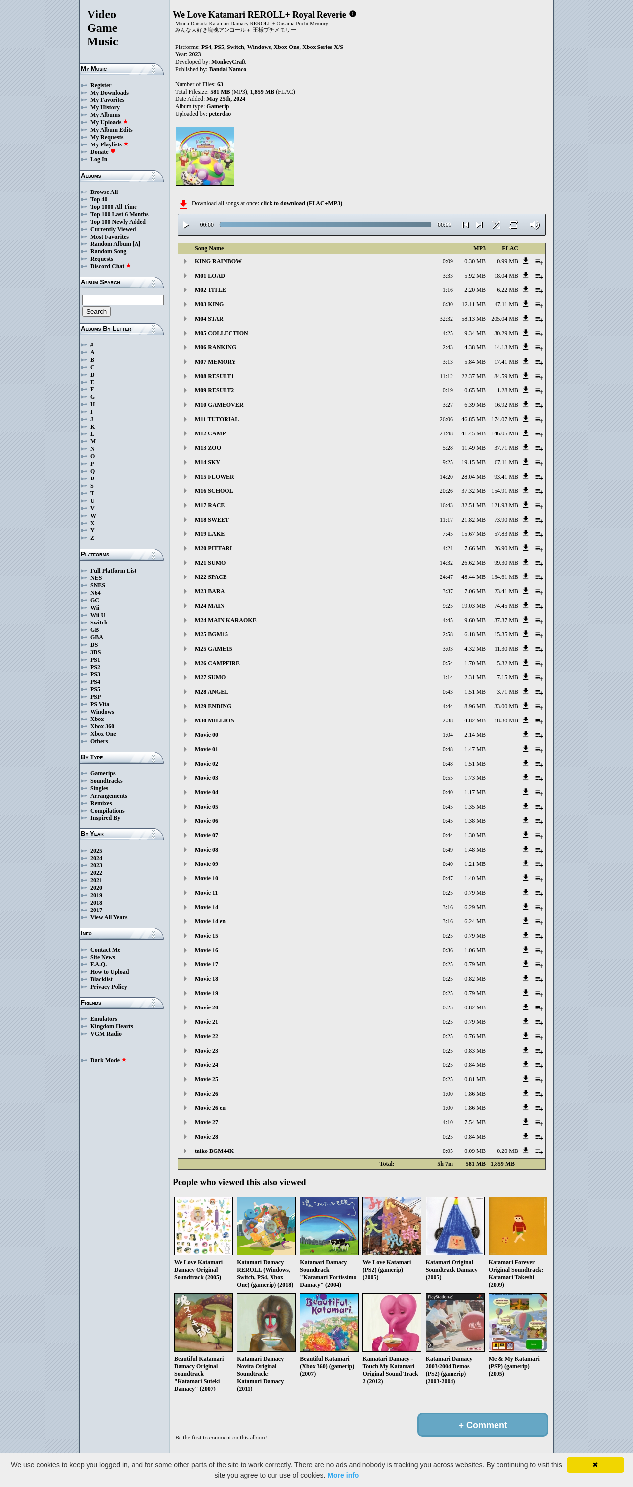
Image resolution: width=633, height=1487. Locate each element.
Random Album (110, 243)
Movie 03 (206, 777)
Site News (102, 957)
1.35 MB (475, 806)
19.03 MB (473, 605)
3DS (95, 652)
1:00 (448, 1093)
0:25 (448, 892)
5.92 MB (475, 275)
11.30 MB (506, 648)
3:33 (448, 275)
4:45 (448, 620)
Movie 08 (206, 849)
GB (94, 629)
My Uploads (109, 122)
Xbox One (103, 733)
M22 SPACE (211, 577)
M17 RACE (210, 505)
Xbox (97, 719)
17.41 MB (506, 361)
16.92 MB (506, 404)
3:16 (448, 907)
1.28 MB (507, 390)
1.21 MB (475, 864)
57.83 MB (506, 533)
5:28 (448, 447)
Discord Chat (110, 266)
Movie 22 (206, 1036)
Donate (103, 151)
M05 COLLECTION (221, 333)
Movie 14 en (210, 921)
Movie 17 (206, 964)
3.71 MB (507, 691)
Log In (98, 159)
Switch (99, 622)
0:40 (448, 792)
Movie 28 (206, 1136)
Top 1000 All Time (113, 206)
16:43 (446, 505)
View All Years (108, 917)
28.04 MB (473, 476)
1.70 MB (475, 663)
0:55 (448, 777)
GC (94, 600)
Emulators (103, 1018)
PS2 (95, 667)
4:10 (448, 1122)
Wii (94, 607)
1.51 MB (475, 691)
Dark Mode (108, 1060)
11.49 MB (474, 447)
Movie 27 (206, 1122)
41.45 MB (473, 433)
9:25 (448, 462)
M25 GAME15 (213, 648)
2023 (96, 865)
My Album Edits (111, 129)
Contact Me (105, 949)
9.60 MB (475, 620)
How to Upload (109, 971)
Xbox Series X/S (322, 47)
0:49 (448, 849)
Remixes (101, 803)
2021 (96, 880)
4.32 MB (475, 648)
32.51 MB (473, 505)
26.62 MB (473, 562)
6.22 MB (507, 290)
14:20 (446, 476)
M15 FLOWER (214, 476)
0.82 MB (475, 978)
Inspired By (105, 818)
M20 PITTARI (213, 548)
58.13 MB (473, 318)
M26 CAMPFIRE (217, 663)
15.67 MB (473, 533)
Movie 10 (206, 878)
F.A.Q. (98, 964)
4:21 (448, 548)
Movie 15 (206, 935)
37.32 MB (473, 490)
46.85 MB (473, 419)
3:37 (448, 591)
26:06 (446, 419)
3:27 (448, 404)
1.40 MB (475, 878)
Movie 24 (206, 1064)
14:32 (446, 562)
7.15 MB (507, 677)
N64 (95, 592)
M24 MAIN (210, 605)
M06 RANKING (215, 347)
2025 (96, 850)
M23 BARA (210, 591)
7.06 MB (475, 591)
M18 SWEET (212, 519)
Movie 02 (206, 763)
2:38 (448, 720)
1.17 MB (475, 792)
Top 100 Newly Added (118, 221)
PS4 (95, 681)
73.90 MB (506, 519)
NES (96, 578)
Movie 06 (206, 820)
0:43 (448, 691)
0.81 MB (475, 1079)
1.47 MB (475, 749)
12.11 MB (474, 304)
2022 (96, 872)
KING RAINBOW (218, 261)
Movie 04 (206, 792)
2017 (96, 910)
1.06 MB (475, 950)
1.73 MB (475, 777)
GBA (96, 637)
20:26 (446, 490)
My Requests (106, 137)
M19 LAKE (210, 533)
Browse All (104, 192)
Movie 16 (206, 950)
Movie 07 (206, 835)
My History (105, 107)
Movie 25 (206, 1079)
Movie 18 (206, 978)
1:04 (448, 734)
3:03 (448, 648)
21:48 (446, 433)
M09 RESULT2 (214, 390)
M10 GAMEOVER (219, 404)
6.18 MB (475, 634)
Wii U (97, 615)
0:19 (448, 390)
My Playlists (109, 144)
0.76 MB (475, 1036)
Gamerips (103, 773)
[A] (137, 243)
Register (101, 85)
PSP (95, 696)
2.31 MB (475, 677)
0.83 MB (475, 1050)
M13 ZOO (208, 447)
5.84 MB (475, 361)
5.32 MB (507, 663)
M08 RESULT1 (214, 376)
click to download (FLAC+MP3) (301, 203)
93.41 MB (506, 476)
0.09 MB (475, 1151)
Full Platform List (113, 570)
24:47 (446, 577)
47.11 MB (506, 304)
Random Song (108, 251)
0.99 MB (507, 261)
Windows (102, 711)
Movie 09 (206, 864)
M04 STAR (209, 318)
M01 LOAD (210, 275)
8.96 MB (475, 706)
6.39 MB (475, 404)
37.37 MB (506, 620)
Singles (99, 788)
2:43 (448, 347)
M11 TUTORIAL (217, 419)
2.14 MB (475, 734)
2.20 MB (475, 290)
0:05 (448, 1151)
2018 (96, 902)
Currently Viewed (113, 229)
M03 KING (209, 304)
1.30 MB (475, 835)
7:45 (448, 533)
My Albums (105, 114)
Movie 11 (206, 892)
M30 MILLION (215, 720)
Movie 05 (206, 806)
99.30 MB (506, 562)
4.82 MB (475, 720)
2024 (96, 858)
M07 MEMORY (215, 361)
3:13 (448, 361)
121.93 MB (504, 505)
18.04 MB (506, 275)
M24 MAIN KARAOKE (226, 620)
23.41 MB (506, 591)
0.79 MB (475, 892)
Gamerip (217, 106)
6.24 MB (475, 921)
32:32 (446, 318)
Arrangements (108, 795)
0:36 (448, 950)
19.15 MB (473, 462)
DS (94, 644)
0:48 (448, 749)
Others (99, 741)
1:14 (448, 677)
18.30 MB (506, 720)
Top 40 (99, 199)
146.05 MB (504, 433)
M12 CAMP (210, 433)
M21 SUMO (210, 562)
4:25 (448, 333)
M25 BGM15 (211, 634)
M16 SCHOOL (214, 490)
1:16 (448, 290)
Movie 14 (206, 907)
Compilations (107, 810)
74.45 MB (506, 605)
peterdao (220, 113)
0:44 (448, 835)
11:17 (446, 519)
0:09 (448, 261)
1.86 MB (475, 1093)
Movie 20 (206, 1007)
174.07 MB (504, 419)
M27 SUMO (210, 677)
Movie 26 (206, 1093)
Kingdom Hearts (111, 1026)
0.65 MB (475, 390)
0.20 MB (507, 1151)
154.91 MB (504, 490)
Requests (101, 258)
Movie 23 (206, 1050)
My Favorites (107, 99)
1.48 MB (475, 849)
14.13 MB (506, 347)
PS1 (95, 659)
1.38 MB (475, 820)
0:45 (448, 806)
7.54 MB (475, 1122)
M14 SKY (207, 462)
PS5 (95, 689)
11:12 (446, 376)
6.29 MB (475, 907)
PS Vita (99, 704)
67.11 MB (506, 462)
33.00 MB (506, 706)
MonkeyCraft (228, 61)
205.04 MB (504, 318)
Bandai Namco (228, 69)
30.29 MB (506, 333)
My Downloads (109, 92)
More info (343, 1475)
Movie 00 (206, 734)
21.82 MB (473, 519)
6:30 (448, 304)
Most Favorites (109, 236)
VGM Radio (106, 1033)
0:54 (448, 663)
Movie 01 (206, 749)
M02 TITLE (210, 290)
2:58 (448, 634)
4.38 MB (475, 347)
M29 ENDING (213, 706)
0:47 (448, 878)
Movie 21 (206, 1021)
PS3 (95, 674)
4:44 (448, 706)
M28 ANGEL (211, 691)
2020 (96, 887)
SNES (97, 585)
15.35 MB (506, 634)
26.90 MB (506, 548)
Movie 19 (206, 993)
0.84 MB (475, 1064)
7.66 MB (475, 548)
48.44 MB (473, 577)
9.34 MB (475, 333)
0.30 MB (475, 261)
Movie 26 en (210, 1107)
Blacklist (101, 979)
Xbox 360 (102, 726)
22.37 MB (473, 376)
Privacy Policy (108, 986)
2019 (96, 895)
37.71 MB (506, 447)
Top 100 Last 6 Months (119, 214)
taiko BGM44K (214, 1151)
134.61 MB (504, 577)
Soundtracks (106, 780)
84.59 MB (506, 376)
